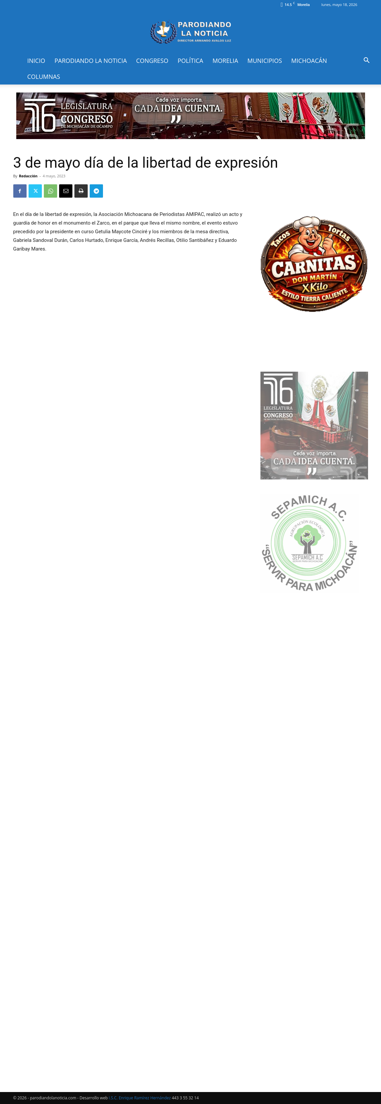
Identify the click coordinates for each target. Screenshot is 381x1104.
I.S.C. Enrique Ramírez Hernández (140, 1098)
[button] (366, 61)
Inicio (36, 61)
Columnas (43, 77)
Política (190, 61)
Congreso (152, 61)
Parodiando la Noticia (90, 61)
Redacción (28, 175)
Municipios (264, 61)
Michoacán (309, 61)
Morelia (225, 61)
